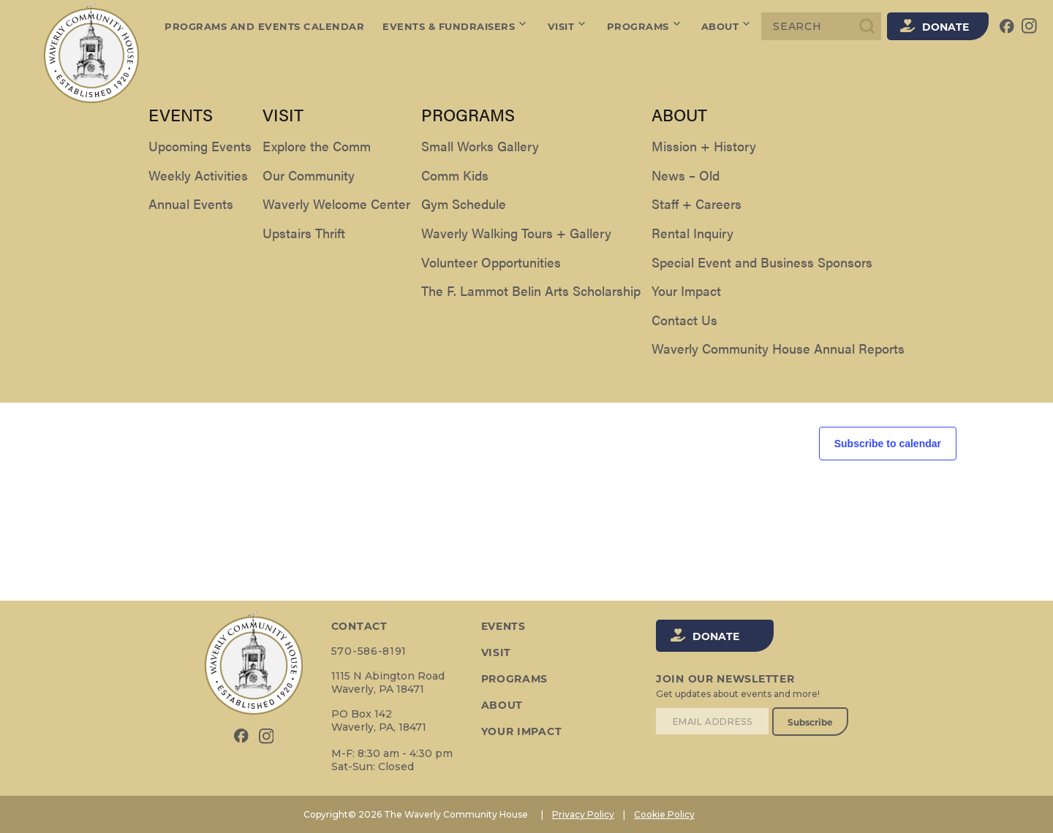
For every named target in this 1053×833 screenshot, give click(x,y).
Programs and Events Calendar (264, 26)
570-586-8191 (368, 651)
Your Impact (521, 731)
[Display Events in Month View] (888, 195)
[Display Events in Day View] (929, 195)
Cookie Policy (664, 814)
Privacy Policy (583, 814)
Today (177, 256)
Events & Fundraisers (455, 26)
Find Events (777, 194)
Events (112, 140)
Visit (568, 26)
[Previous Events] (105, 256)
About (727, 26)
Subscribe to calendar (887, 443)
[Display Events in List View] (847, 195)
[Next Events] (134, 256)
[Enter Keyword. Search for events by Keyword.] (415, 195)
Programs (645, 26)
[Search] (821, 26)
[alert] (526, 314)
